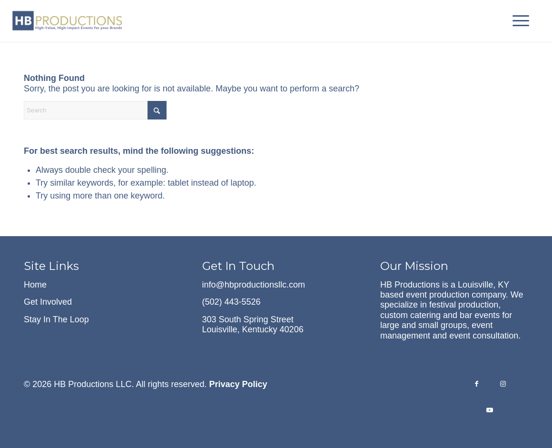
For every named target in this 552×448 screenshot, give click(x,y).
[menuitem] (517, 21)
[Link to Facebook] (476, 385)
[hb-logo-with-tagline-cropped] (68, 21)
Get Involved (48, 302)
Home (35, 284)
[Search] (95, 110)
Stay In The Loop (56, 319)
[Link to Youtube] (490, 411)
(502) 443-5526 (231, 302)
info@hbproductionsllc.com (253, 284)
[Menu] (517, 21)
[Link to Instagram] (503, 385)
